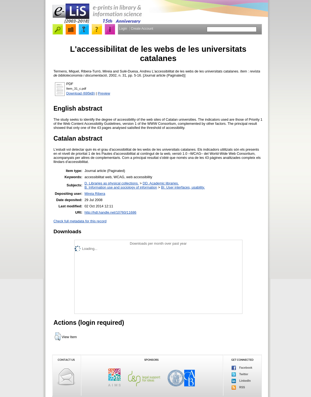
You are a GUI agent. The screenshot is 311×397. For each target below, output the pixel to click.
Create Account (142, 29)
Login (123, 29)
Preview (104, 93)
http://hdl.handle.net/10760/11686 (110, 212)
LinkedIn (241, 381)
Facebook (242, 368)
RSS (238, 387)
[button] (57, 336)
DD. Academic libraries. (161, 183)
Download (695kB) (80, 93)
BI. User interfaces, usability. (183, 187)
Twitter (240, 374)
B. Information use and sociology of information (120, 187)
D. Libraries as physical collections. (111, 183)
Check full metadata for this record (80, 221)
